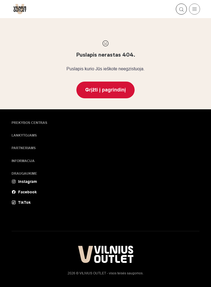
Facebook (24, 192)
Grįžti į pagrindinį (105, 90)
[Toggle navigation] (194, 9)
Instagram (24, 181)
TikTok (21, 202)
